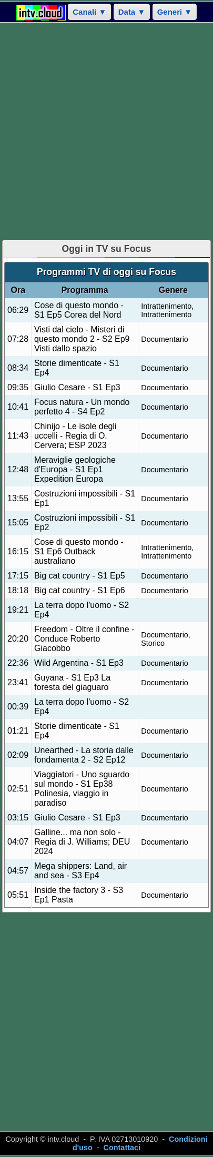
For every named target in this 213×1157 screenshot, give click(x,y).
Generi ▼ (174, 11)
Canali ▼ (89, 11)
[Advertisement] (106, 131)
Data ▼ (132, 11)
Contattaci (122, 1147)
